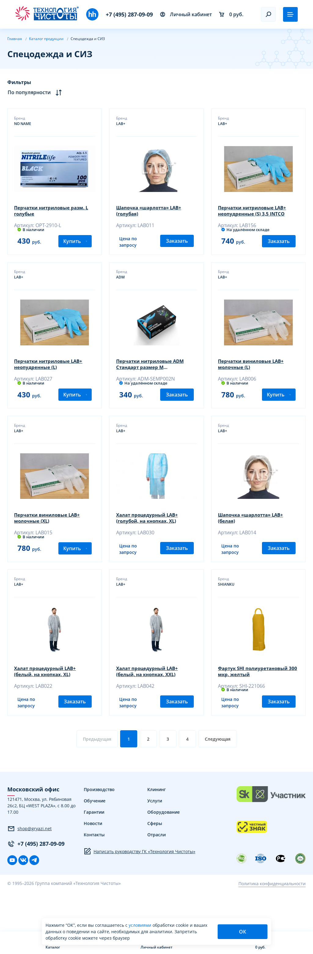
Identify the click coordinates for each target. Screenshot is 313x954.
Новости (93, 859)
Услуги (154, 837)
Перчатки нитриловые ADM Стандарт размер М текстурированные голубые (153, 374)
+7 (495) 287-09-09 (129, 14)
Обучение (94, 837)
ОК (242, 931)
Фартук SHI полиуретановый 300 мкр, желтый (256, 699)
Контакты (94, 871)
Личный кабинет (186, 14)
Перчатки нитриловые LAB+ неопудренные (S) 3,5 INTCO (255, 211)
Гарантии (94, 848)
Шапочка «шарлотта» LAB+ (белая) (254, 536)
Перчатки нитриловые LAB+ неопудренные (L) (51, 374)
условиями (141, 925)
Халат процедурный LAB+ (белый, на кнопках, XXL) (149, 699)
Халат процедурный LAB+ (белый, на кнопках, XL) (48, 699)
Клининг (156, 825)
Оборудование (163, 848)
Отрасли (156, 871)
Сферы (154, 859)
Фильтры (19, 82)
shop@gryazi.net (29, 864)
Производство (99, 825)
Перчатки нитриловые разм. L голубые (54, 211)
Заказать (177, 249)
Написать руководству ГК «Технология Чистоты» (139, 887)
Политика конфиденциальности (272, 920)
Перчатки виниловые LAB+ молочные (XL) (50, 536)
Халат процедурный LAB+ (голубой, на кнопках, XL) (149, 536)
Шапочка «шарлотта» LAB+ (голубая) (152, 211)
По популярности (35, 92)
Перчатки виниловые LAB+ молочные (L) (254, 374)
